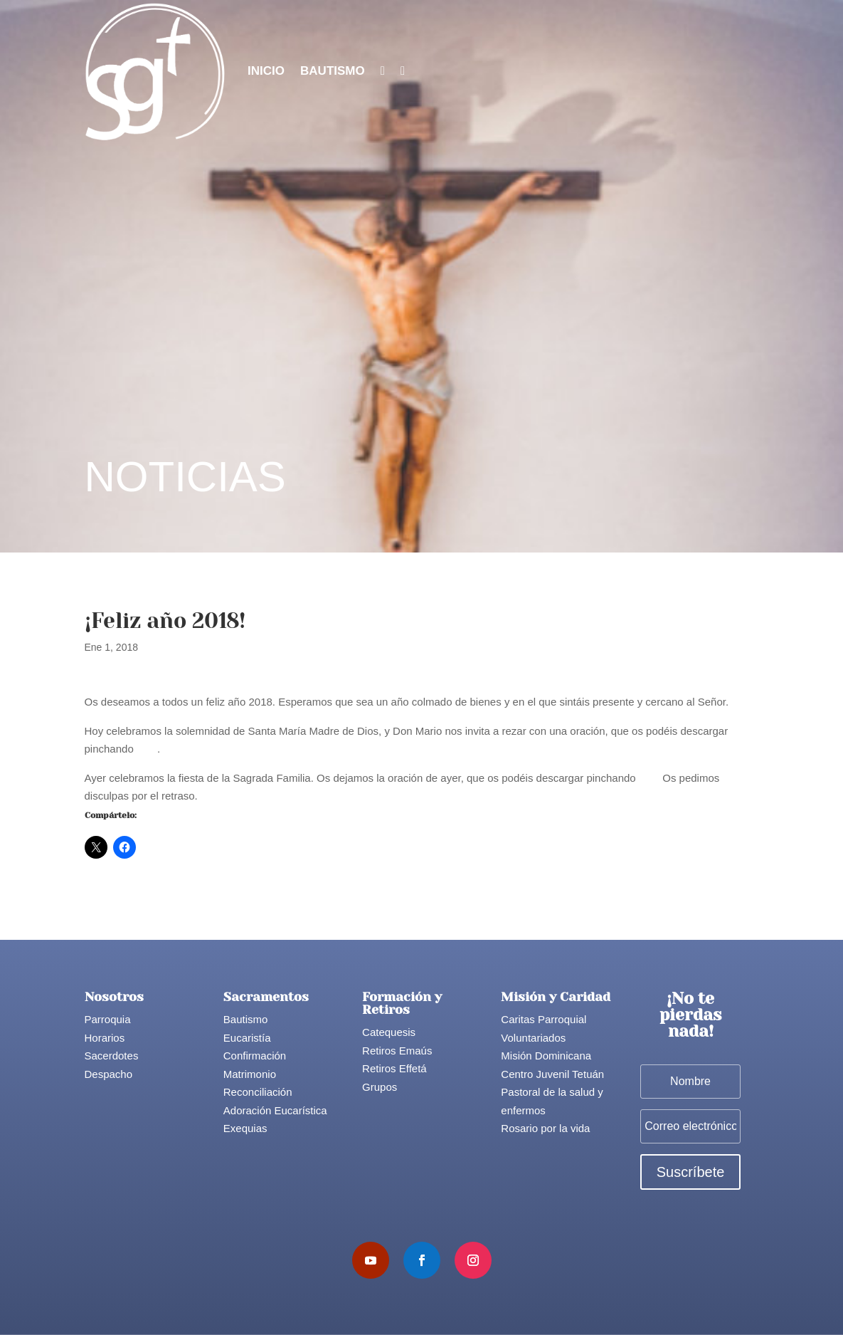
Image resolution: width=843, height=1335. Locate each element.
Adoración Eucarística (275, 1110)
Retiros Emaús (397, 1051)
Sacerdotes (112, 1055)
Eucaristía (247, 1038)
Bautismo (332, 71)
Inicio (266, 71)
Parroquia (108, 1019)
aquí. (650, 778)
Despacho (109, 1074)
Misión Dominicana (546, 1055)
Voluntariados (533, 1038)
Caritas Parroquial (543, 1019)
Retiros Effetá (394, 1068)
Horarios (105, 1038)
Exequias (245, 1128)
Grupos (379, 1087)
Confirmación (254, 1055)
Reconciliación (257, 1092)
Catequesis (388, 1032)
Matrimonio (249, 1074)
